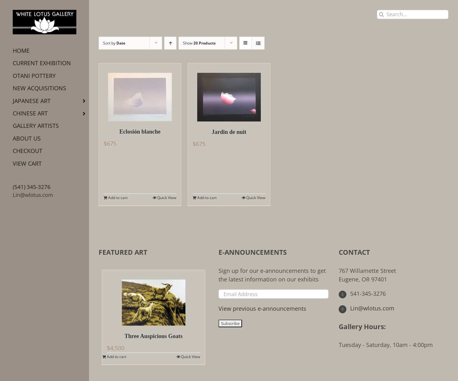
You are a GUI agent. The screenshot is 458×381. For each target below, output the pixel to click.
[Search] (381, 14)
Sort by (114, 43)
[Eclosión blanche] (140, 92)
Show (199, 43)
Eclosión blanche (140, 131)
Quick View (166, 197)
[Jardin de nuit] (229, 92)
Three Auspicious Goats (153, 336)
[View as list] (258, 43)
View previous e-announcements (262, 308)
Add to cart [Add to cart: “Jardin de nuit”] (207, 197)
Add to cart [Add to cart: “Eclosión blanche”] (118, 197)
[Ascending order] (170, 43)
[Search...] (412, 14)
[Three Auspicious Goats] (153, 298)
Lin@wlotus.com (33, 194)
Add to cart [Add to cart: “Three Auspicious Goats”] (116, 356)
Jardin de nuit (229, 132)
